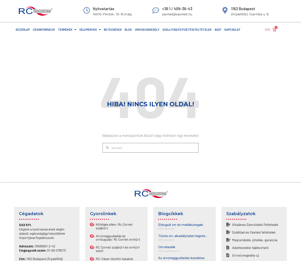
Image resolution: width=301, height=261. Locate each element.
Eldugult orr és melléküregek (180, 225)
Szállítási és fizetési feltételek (187, 29)
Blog (128, 29)
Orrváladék (166, 247)
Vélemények (90, 29)
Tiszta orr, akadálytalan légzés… (183, 236)
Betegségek (113, 29)
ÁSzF (218, 29)
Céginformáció (44, 29)
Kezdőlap (23, 29)
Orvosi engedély (147, 29)
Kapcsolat (232, 29)
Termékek (67, 29)
